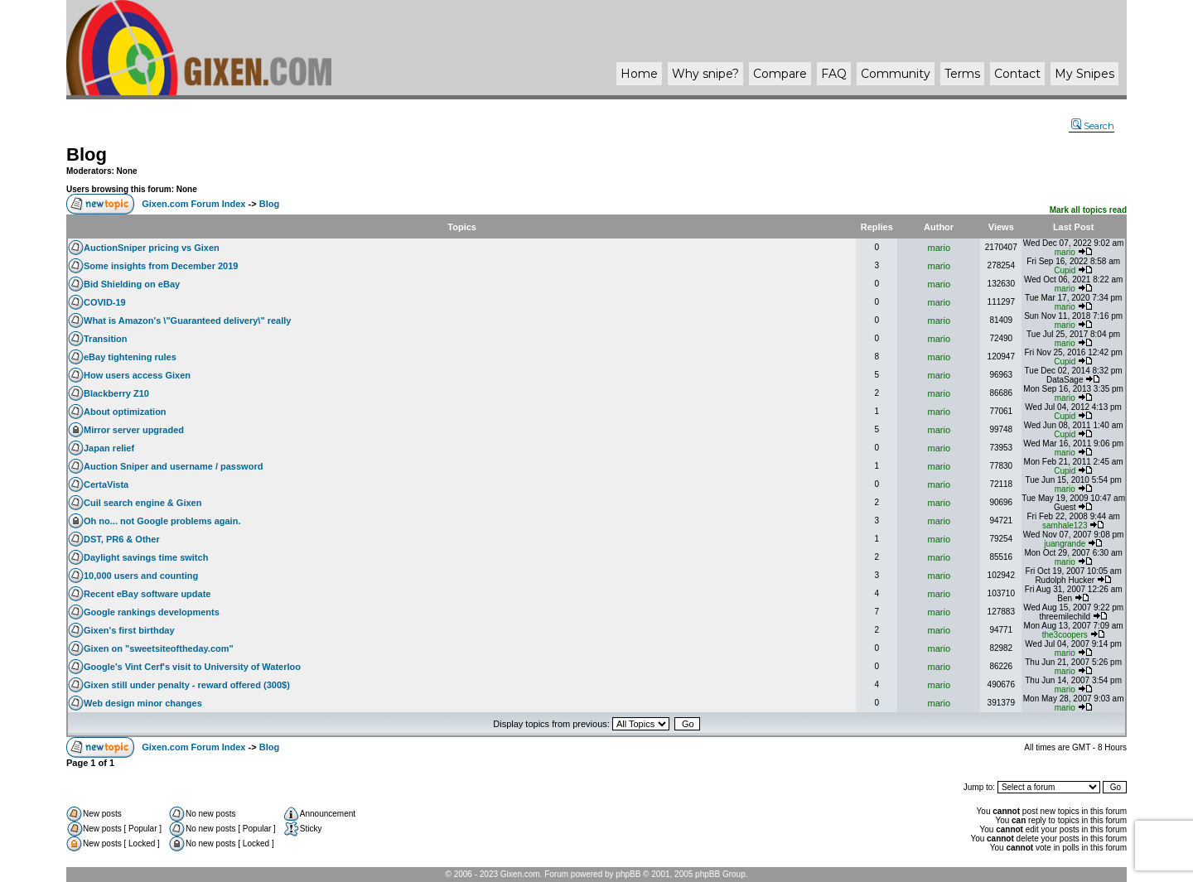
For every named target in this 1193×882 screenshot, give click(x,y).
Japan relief (109, 448)
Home (639, 73)
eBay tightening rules (130, 357)
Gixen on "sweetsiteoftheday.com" (159, 648)
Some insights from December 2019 (161, 266)
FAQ (834, 73)
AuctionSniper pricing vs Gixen (152, 248)
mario (939, 248)
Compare (780, 73)
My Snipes (1084, 73)
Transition (106, 339)
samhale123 (1064, 525)
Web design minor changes (143, 703)
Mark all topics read (1088, 209)
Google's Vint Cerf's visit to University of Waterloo (192, 667)
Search (1092, 126)
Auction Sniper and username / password (173, 466)
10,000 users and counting (141, 576)
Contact (1017, 73)
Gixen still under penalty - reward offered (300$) (187, 685)
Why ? (705, 73)
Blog (86, 154)
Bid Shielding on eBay (132, 284)
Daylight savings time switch (146, 557)
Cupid (1064, 270)
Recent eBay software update (147, 594)
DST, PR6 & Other (122, 539)
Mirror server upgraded (134, 430)
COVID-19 (105, 302)
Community (895, 73)
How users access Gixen (137, 375)
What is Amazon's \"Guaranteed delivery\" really (187, 320)
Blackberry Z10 (116, 393)
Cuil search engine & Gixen (142, 503)
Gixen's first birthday (129, 630)
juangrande (1064, 543)
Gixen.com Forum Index (193, 204)
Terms (962, 73)
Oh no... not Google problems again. (162, 521)
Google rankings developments (152, 612)
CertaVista (106, 484)
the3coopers (1065, 634)
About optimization (125, 412)
